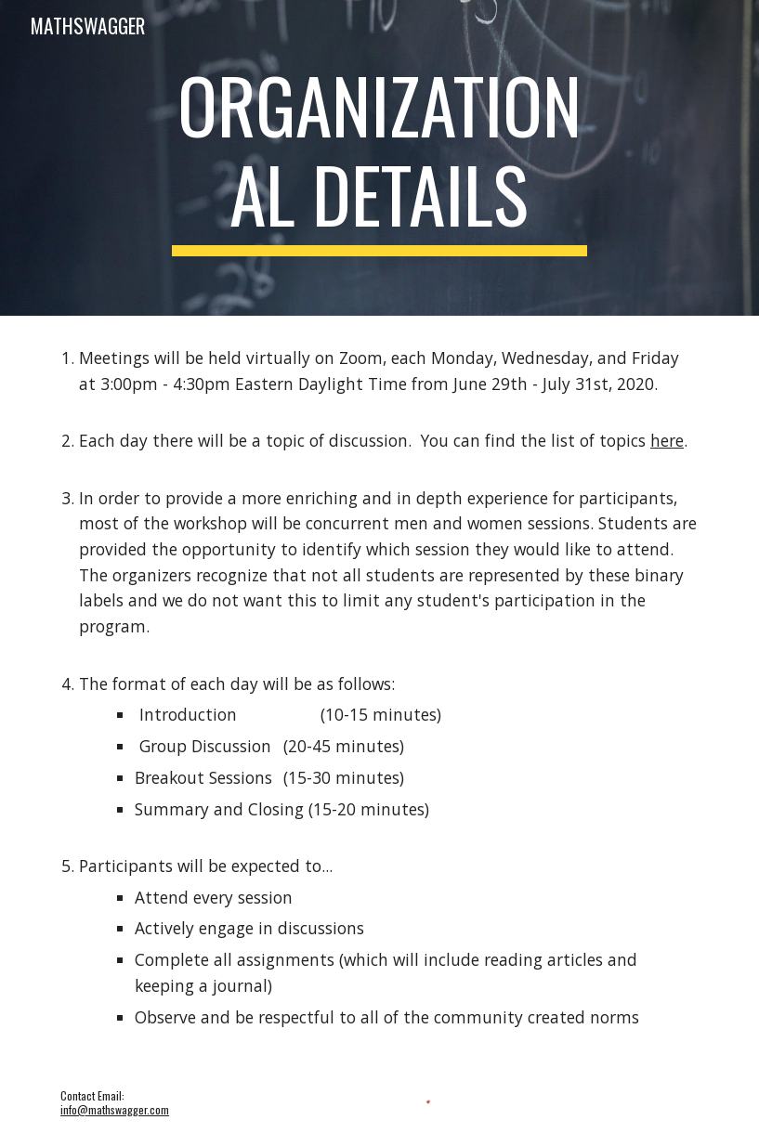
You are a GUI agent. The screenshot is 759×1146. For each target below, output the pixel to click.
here (667, 440)
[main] (379, 158)
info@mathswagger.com (114, 1109)
